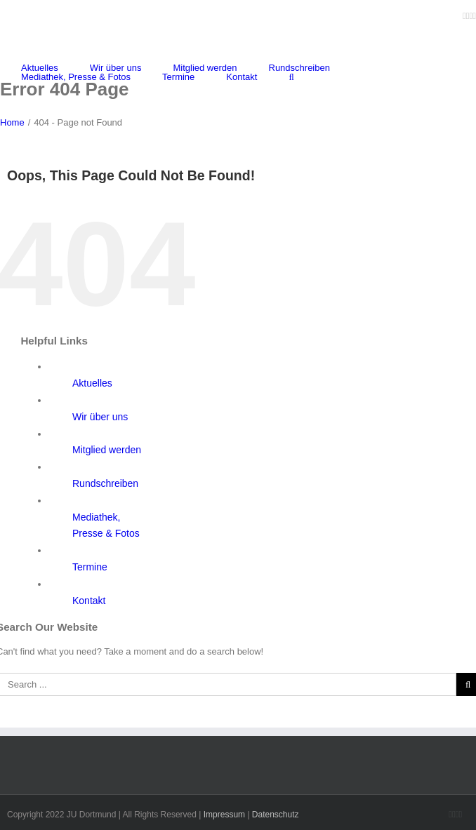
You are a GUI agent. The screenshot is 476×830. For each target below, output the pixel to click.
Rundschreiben (105, 483)
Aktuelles (92, 383)
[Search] (291, 76)
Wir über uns (100, 416)
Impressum (224, 814)
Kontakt (88, 600)
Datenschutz (275, 814)
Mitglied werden (106, 449)
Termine (89, 567)
